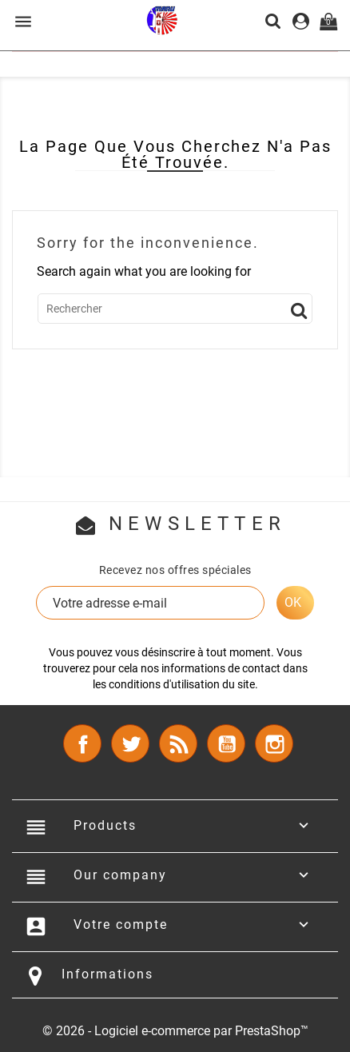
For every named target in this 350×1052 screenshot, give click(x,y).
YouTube (226, 743)
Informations (107, 974)
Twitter (130, 743)
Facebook (82, 743)
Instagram (274, 743)
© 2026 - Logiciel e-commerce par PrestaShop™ (175, 1030)
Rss (178, 743)
